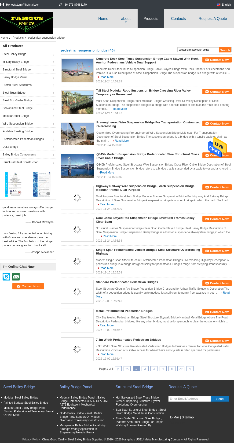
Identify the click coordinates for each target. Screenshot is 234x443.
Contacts (178, 19)
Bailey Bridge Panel (15, 77)
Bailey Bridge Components (19, 154)
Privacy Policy (31, 439)
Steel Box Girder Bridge (17, 100)
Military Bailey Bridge (16, 61)
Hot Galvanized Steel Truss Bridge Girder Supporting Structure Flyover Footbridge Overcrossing (138, 401)
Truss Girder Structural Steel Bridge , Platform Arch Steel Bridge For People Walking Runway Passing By (139, 422)
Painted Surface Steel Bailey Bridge (26, 402)
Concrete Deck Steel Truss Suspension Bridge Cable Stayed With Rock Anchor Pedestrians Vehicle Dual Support (147, 60)
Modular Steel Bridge (16, 116)
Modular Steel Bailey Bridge (21, 397)
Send (219, 399)
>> (181, 368)
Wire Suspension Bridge (18, 123)
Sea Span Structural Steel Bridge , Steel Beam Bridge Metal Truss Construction (141, 411)
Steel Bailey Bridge (14, 54)
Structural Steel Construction (20, 162)
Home (103, 19)
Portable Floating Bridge (18, 131)
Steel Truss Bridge (14, 92)
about (126, 19)
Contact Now (219, 60)
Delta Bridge (10, 146)
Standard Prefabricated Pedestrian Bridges (127, 282)
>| (190, 368)
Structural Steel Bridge (17, 69)
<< (127, 368)
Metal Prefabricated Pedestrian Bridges (124, 311)
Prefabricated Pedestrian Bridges (23, 139)
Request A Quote (213, 19)
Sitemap (188, 417)
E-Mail (174, 417)
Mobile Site (176, 423)
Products (150, 19)
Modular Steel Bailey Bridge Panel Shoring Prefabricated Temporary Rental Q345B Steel (29, 411)
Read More (106, 77)
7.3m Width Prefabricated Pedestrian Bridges (128, 339)
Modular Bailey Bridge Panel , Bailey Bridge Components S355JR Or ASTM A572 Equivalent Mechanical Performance (84, 403)
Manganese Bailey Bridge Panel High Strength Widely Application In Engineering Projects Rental (83, 429)
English (228, 4)
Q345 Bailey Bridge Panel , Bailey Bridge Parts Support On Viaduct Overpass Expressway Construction (82, 417)
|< (118, 368)
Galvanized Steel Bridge (18, 108)
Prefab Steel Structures (17, 85)
